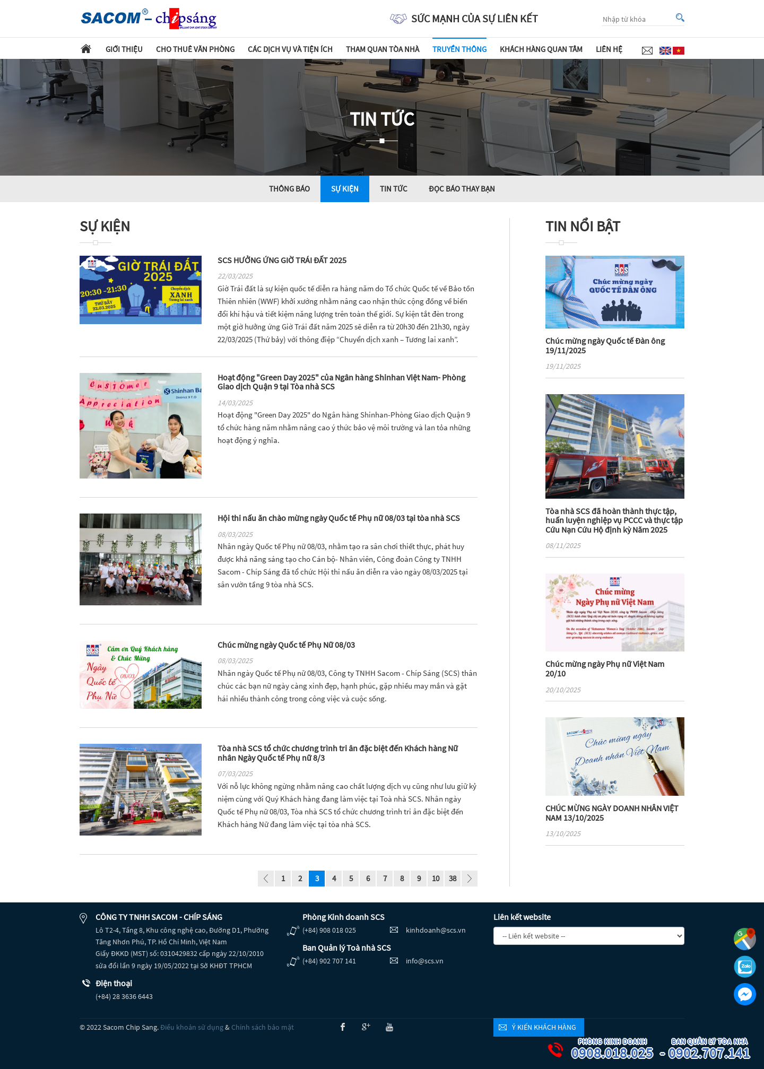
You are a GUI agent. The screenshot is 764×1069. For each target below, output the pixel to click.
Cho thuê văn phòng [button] (195, 49)
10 (435, 878)
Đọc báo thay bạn (462, 189)
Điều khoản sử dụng (191, 1027)
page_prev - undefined (266, 880)
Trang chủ (86, 48)
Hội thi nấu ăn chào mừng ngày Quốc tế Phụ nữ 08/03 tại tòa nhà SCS (339, 517)
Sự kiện (345, 189)
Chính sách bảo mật (262, 1027)
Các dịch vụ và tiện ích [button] (290, 49)
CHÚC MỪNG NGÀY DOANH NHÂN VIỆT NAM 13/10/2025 (612, 813)
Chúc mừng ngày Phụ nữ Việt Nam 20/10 (604, 668)
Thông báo (289, 189)
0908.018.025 (620, 1049)
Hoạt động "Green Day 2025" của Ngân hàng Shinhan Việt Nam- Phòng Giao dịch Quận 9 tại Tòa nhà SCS (341, 382)
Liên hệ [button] (609, 49)
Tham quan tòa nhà (382, 49)
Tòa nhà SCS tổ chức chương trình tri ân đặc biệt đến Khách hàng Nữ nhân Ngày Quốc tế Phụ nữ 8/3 (338, 753)
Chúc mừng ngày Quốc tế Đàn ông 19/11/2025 (605, 345)
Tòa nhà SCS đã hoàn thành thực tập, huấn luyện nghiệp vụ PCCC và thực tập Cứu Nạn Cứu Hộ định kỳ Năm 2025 (614, 520)
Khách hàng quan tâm (541, 49)
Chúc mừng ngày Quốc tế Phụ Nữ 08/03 (286, 644)
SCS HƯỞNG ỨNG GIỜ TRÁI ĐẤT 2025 (282, 260)
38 (452, 878)
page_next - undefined (470, 880)
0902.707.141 (717, 1049)
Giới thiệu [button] (124, 49)
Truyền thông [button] (459, 49)
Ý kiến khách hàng (544, 1027)
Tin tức (393, 189)
